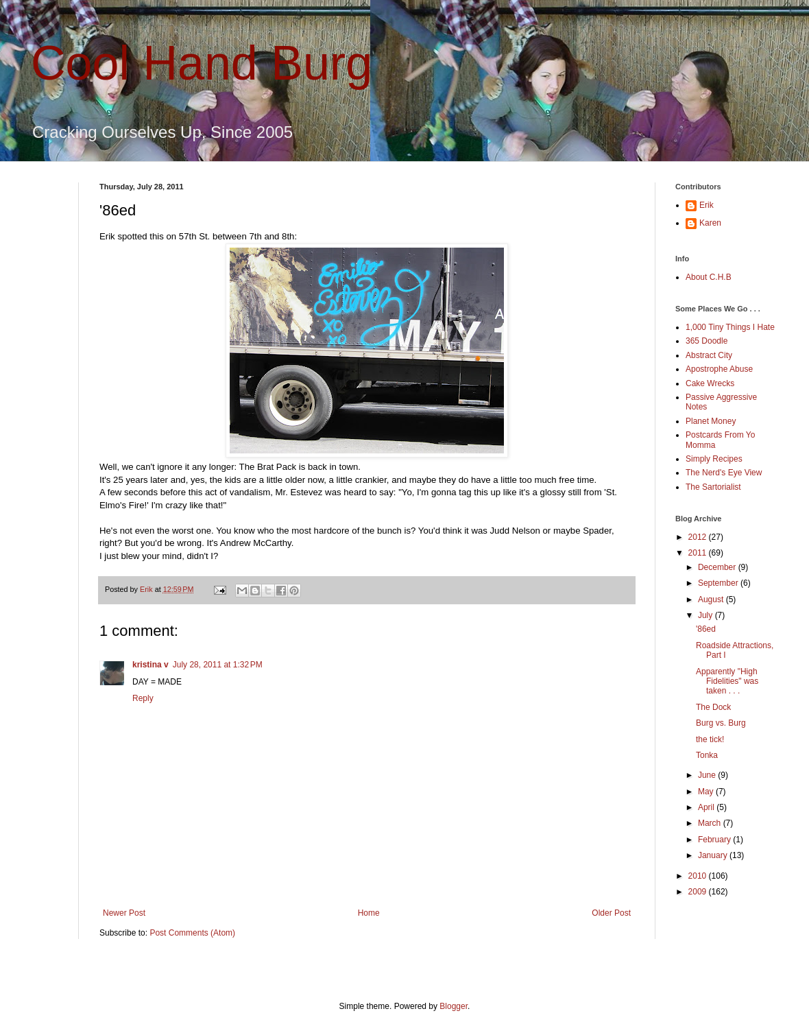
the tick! (710, 739)
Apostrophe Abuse (719, 369)
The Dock (713, 707)
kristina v (150, 664)
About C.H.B (709, 277)
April (707, 807)
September (719, 583)
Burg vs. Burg (721, 723)
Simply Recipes (714, 459)
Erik (706, 205)
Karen (710, 223)
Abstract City (709, 355)
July (706, 615)
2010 (698, 876)
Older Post (611, 913)
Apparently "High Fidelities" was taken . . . (727, 681)
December (718, 567)
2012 (698, 537)
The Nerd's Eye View (724, 472)
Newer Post (124, 913)
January (713, 855)
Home (369, 913)
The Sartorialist (713, 487)
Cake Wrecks (710, 383)
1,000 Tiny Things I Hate (730, 327)
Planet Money (711, 421)
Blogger (453, 1006)
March (710, 823)
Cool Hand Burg (201, 63)
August (712, 599)
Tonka (707, 755)
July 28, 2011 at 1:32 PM (218, 664)
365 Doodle (706, 341)
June (708, 775)
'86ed (706, 629)
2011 (698, 553)
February (715, 839)
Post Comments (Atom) (192, 933)
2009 (698, 892)
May (707, 791)
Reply (143, 698)
